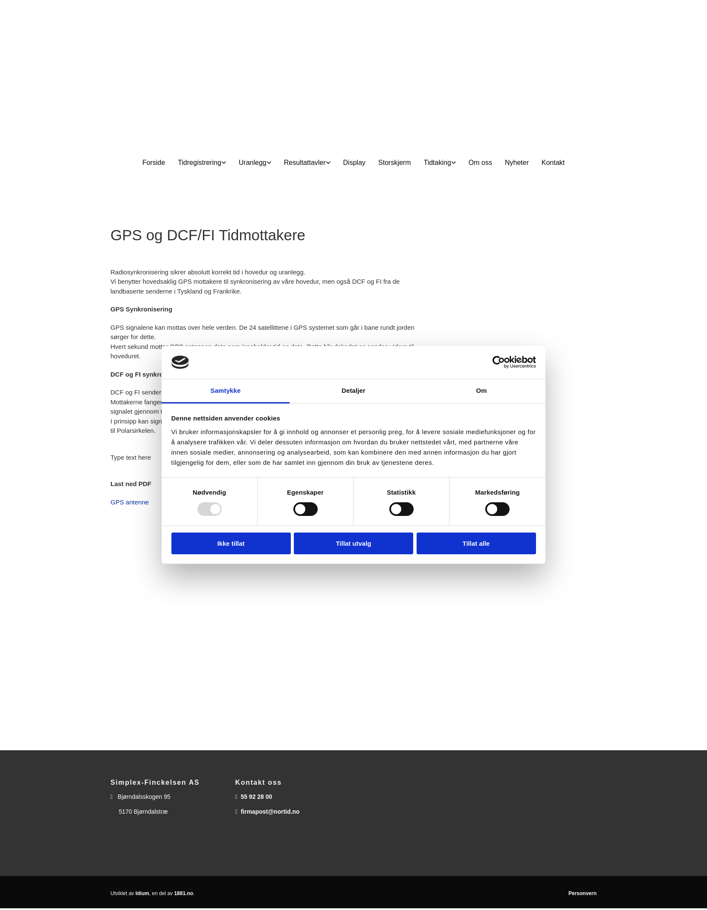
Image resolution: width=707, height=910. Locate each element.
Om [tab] (481, 390)
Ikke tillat (230, 543)
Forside (153, 162)
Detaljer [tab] (353, 390)
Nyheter (517, 162)
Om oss (480, 162)
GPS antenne (129, 502)
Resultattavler (305, 162)
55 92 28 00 (256, 796)
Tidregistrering (199, 162)
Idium (142, 893)
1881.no (183, 893)
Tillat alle (476, 543)
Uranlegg (253, 162)
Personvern (582, 893)
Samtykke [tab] (226, 390)
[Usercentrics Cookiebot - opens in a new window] (498, 362)
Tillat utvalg (353, 543)
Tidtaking (437, 162)
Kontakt (553, 162)
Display (354, 162)
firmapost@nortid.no (269, 811)
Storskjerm (394, 162)
